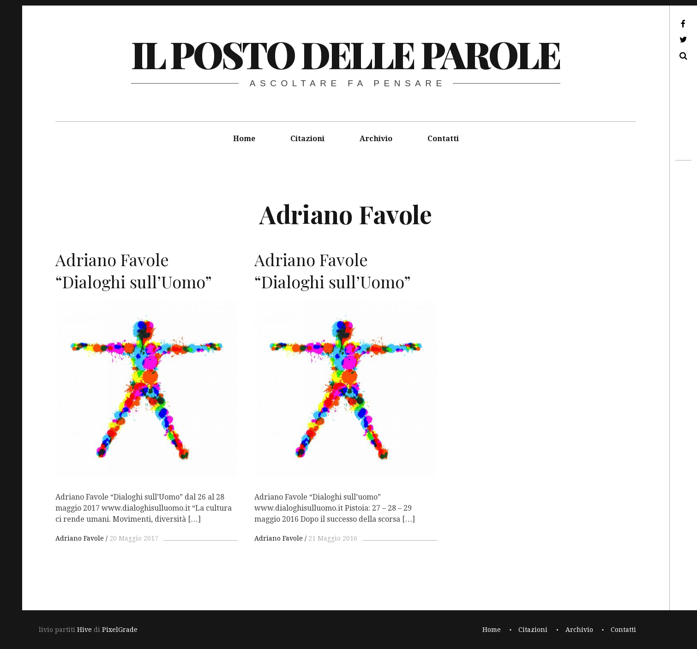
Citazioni (307, 138)
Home (244, 138)
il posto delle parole (345, 53)
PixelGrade (120, 629)
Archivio (376, 138)
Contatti (443, 138)
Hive (84, 629)
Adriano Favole (79, 538)
